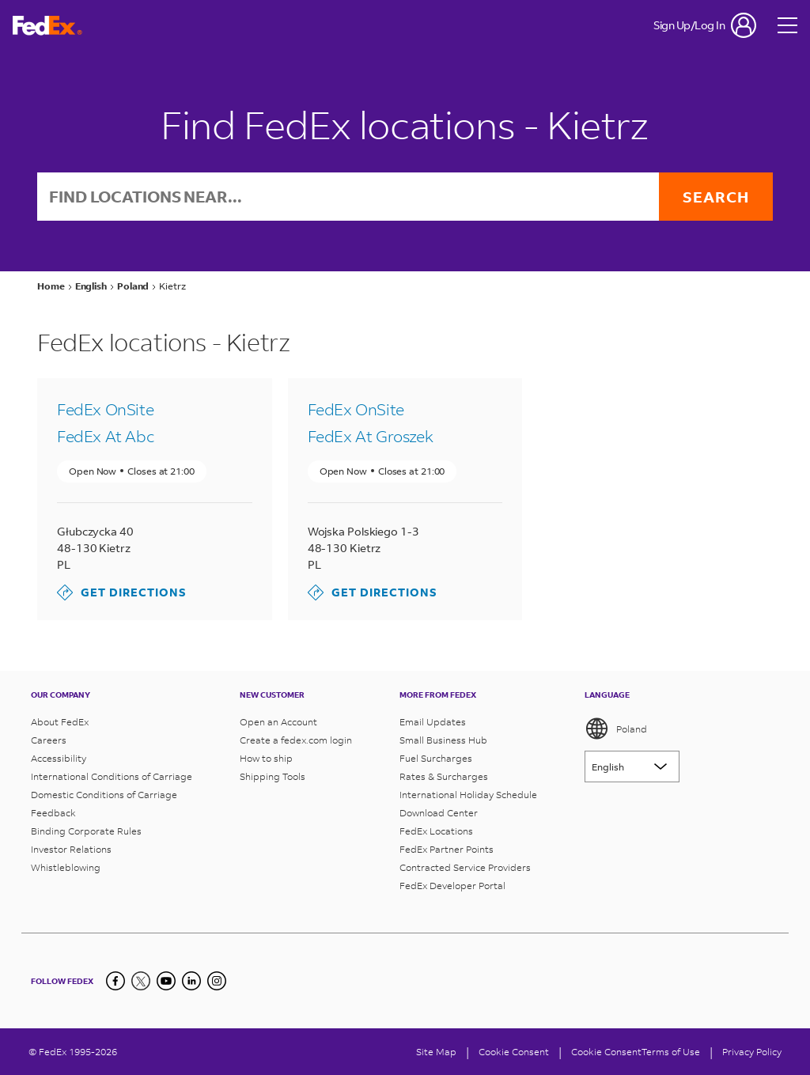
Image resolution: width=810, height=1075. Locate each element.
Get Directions (122, 592)
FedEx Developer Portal (452, 885)
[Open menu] (788, 25)
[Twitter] (140, 980)
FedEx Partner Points (446, 849)
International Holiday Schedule (468, 795)
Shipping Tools (272, 776)
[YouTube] (166, 980)
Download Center (438, 813)
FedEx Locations (436, 831)
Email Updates (432, 722)
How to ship (266, 758)
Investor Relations (71, 849)
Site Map (436, 1052)
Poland (616, 728)
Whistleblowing (65, 867)
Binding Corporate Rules (86, 831)
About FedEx (60, 722)
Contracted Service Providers (465, 867)
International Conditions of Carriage (111, 776)
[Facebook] (115, 980)
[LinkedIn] (191, 980)
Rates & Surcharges (443, 776)
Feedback (53, 813)
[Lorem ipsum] (632, 766)
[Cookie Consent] (514, 1052)
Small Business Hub (443, 740)
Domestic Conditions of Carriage (104, 795)
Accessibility (58, 758)
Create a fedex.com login (296, 740)
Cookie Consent (606, 1052)
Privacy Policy (752, 1052)
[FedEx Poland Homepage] (47, 26)
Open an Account (278, 722)
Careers (48, 740)
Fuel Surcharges (435, 758)
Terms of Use (671, 1052)
